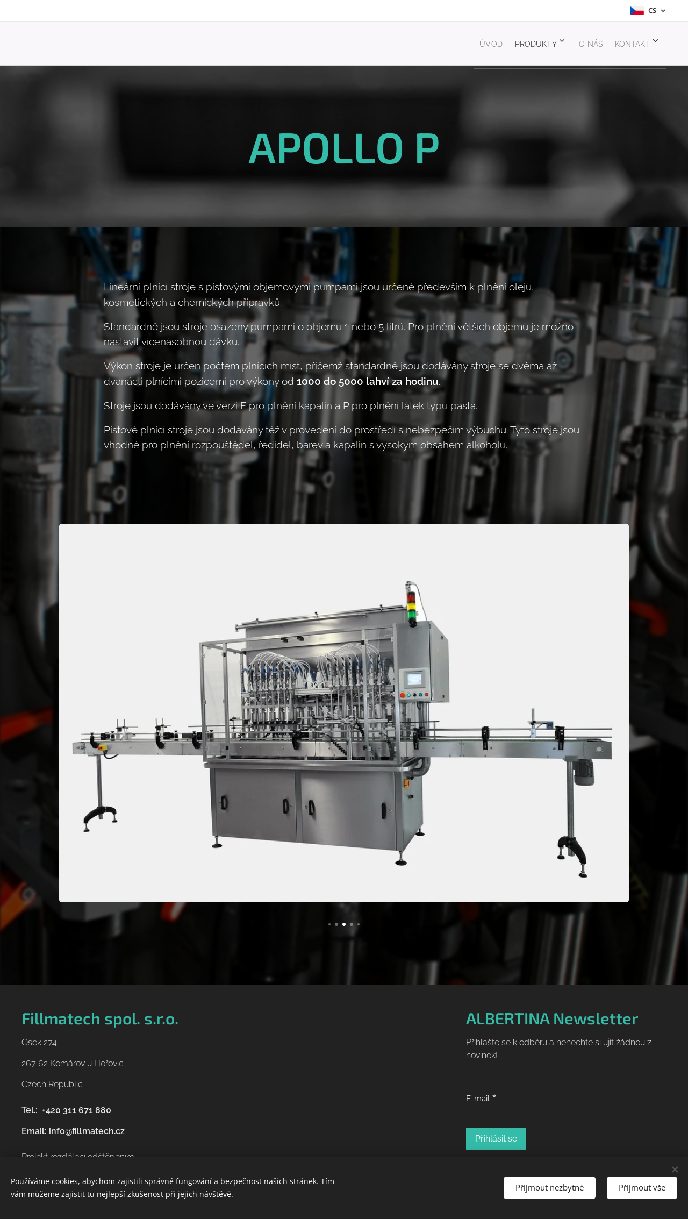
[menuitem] (462, 44)
